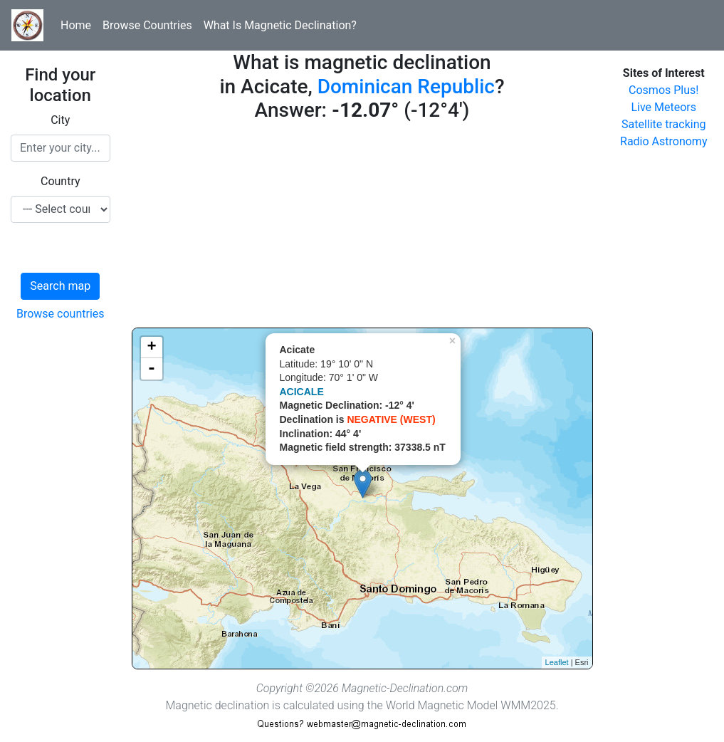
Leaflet (557, 662)
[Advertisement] (362, 228)
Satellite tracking (663, 124)
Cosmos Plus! (663, 90)
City (60, 120)
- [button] (152, 369)
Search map (60, 286)
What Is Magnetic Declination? (280, 25)
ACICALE (302, 391)
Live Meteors (663, 107)
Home (76, 25)
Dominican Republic (406, 86)
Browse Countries (147, 25)
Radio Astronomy (663, 141)
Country (60, 181)
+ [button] (151, 347)
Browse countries (60, 313)
